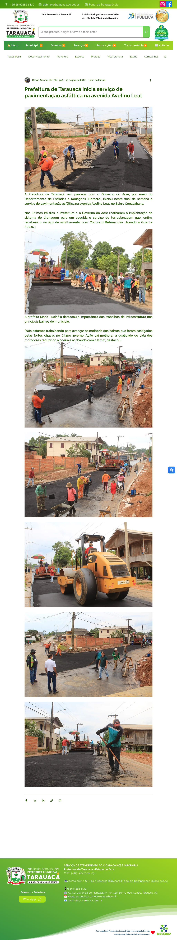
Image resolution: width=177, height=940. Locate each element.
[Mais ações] (150, 80)
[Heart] (153, 932)
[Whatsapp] (32, 899)
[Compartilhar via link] (51, 800)
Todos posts (14, 56)
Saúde (133, 56)
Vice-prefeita (115, 56)
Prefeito (95, 56)
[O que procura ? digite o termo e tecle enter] (88, 31)
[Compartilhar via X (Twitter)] (34, 800)
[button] (34, 45)
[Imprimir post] (60, 800)
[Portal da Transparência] (101, 4)
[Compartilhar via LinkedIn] (43, 800)
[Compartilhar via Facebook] (26, 800)
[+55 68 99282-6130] (19, 4)
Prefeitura (62, 56)
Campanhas (151, 56)
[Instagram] (163, 4)
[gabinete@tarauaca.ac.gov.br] (58, 4)
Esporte (79, 56)
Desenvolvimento (39, 56)
